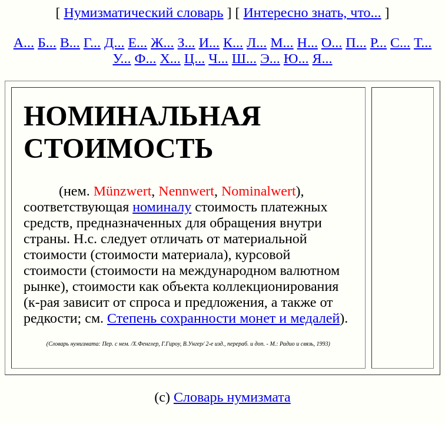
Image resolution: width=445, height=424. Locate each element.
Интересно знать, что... (312, 12)
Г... (92, 42)
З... (186, 42)
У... (121, 58)
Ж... (162, 42)
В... (70, 42)
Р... (378, 42)
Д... (114, 42)
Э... (270, 58)
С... (400, 42)
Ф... (146, 58)
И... (209, 42)
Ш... (244, 58)
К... (233, 42)
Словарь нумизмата (232, 397)
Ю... (296, 58)
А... (24, 42)
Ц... (194, 58)
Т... (422, 42)
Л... (257, 42)
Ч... (218, 58)
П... (356, 42)
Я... (323, 58)
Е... (137, 42)
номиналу (161, 206)
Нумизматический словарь (143, 12)
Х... (170, 58)
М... (281, 42)
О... (331, 42)
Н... (307, 42)
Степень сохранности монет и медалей (223, 318)
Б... (47, 42)
